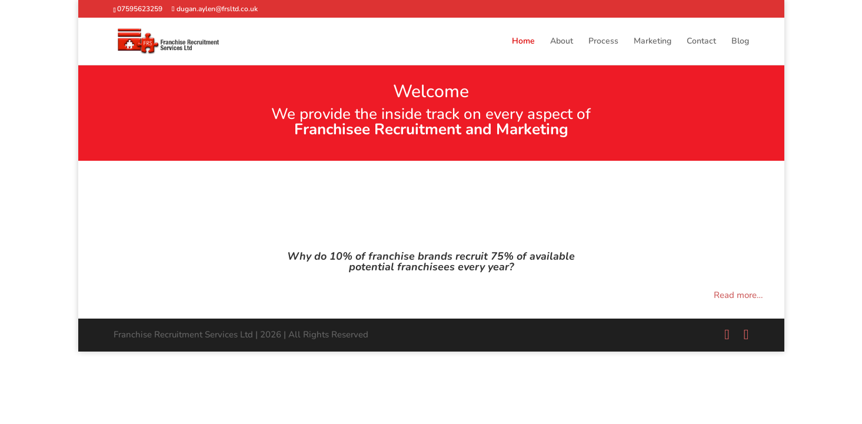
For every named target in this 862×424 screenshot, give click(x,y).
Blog (740, 42)
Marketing (652, 42)
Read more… (738, 295)
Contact (701, 42)
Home (523, 42)
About (561, 42)
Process (603, 42)
